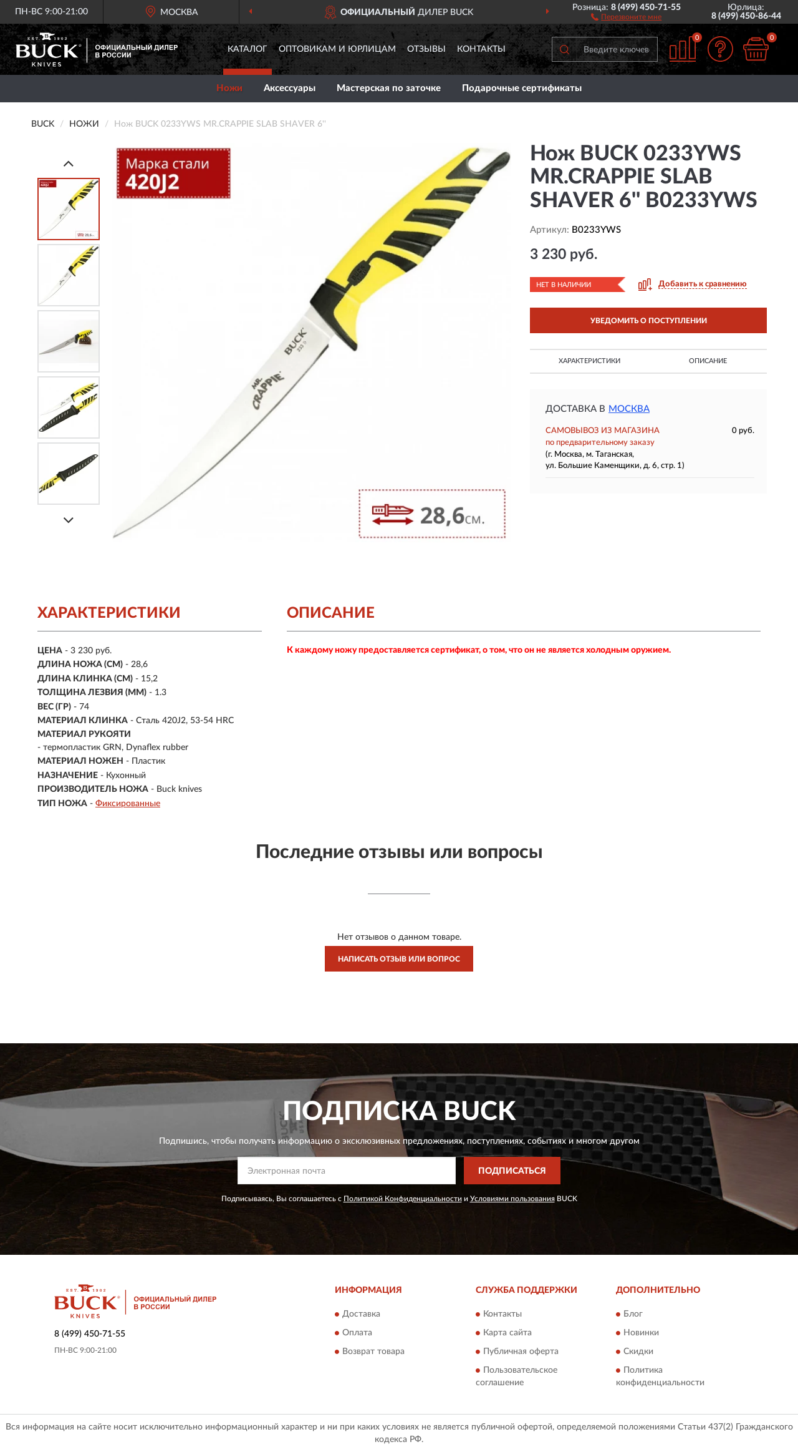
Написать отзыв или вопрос (399, 959)
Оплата (357, 1332)
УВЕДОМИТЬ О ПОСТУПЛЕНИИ (648, 320)
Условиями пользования (512, 1198)
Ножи (229, 88)
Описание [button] (708, 361)
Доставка (361, 1314)
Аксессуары (289, 88)
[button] (626, 16)
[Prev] (68, 163)
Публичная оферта (521, 1351)
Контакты (481, 49)
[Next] (68, 520)
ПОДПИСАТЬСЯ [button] (512, 1171)
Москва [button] (629, 409)
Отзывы (426, 49)
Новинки (641, 1332)
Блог (633, 1314)
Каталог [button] (247, 49)
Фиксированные (127, 803)
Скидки (638, 1351)
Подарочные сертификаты (522, 88)
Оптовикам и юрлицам (337, 49)
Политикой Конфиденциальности (403, 1198)
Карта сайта (507, 1332)
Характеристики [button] (589, 361)
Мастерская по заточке (389, 88)
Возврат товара (373, 1351)
